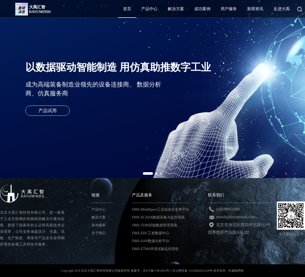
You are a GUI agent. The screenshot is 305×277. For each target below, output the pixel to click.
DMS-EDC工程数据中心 (150, 233)
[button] (148, 173)
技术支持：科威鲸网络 (228, 270)
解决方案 (99, 217)
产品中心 (99, 209)
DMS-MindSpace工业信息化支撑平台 (160, 209)
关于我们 (99, 233)
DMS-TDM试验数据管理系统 (154, 225)
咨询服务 (99, 225)
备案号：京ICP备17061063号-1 (151, 270)
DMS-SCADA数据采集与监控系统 (158, 217)
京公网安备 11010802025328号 (192, 270)
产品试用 (47, 110)
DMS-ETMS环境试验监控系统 (155, 249)
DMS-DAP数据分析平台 (150, 241)
